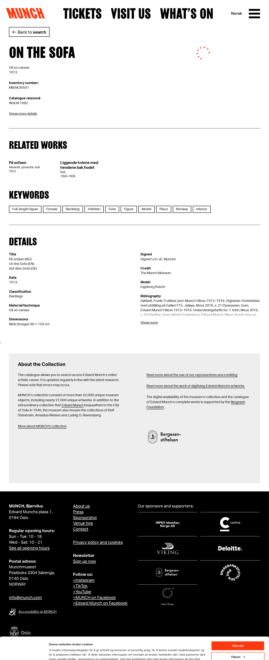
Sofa (112, 209)
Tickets (82, 14)
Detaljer (54, 652)
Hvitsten (94, 209)
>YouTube (82, 592)
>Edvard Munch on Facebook (100, 603)
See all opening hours (29, 548)
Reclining (73, 209)
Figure (129, 209)
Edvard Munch (73, 405)
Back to (32, 32)
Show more (149, 322)
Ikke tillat (238, 646)
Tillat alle (238, 624)
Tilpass (238, 635)
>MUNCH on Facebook (94, 598)
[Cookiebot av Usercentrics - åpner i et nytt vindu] (24, 653)
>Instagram (84, 580)
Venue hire (83, 523)
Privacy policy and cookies (98, 542)
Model (146, 209)
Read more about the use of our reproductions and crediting (191, 375)
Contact (80, 529)
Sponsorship (85, 518)
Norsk (236, 13)
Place (164, 209)
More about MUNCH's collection (42, 426)
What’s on (186, 14)
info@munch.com (25, 598)
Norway (182, 209)
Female (52, 209)
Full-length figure (25, 209)
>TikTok (80, 586)
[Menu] (254, 13)
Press (78, 512)
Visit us (131, 14)
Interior (201, 209)
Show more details (23, 114)
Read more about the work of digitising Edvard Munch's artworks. (195, 386)
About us (81, 506)
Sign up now (84, 561)
